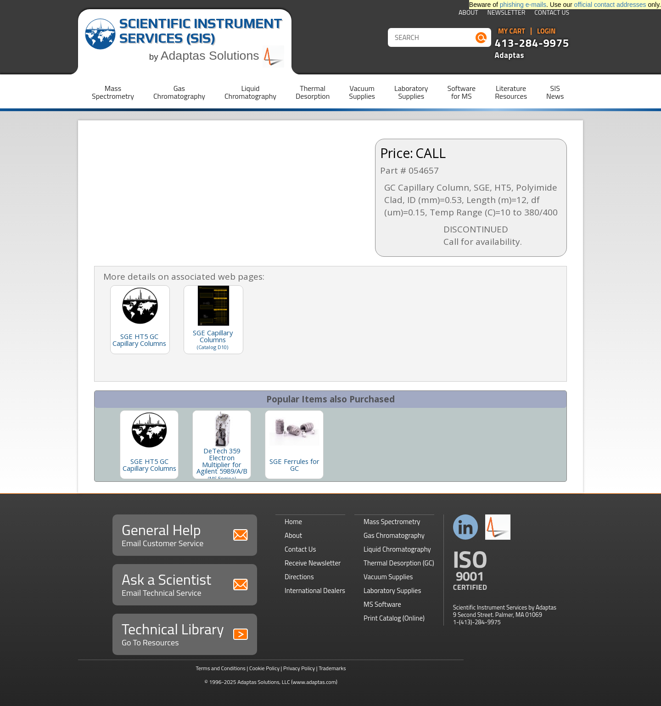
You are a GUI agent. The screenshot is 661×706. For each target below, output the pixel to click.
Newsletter (506, 13)
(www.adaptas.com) (314, 682)
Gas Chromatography (394, 535)
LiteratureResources (511, 92)
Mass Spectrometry (392, 521)
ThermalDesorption (313, 92)
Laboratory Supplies (392, 590)
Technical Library (185, 633)
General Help (185, 534)
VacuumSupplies (362, 92)
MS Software (382, 604)
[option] (149, 444)
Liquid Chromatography (397, 549)
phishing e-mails (523, 4)
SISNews (555, 92)
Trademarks (332, 668)
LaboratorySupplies (411, 92)
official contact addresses (610, 4)
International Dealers (315, 590)
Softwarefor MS (462, 92)
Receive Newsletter (313, 563)
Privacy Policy (299, 668)
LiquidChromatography (250, 92)
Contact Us (551, 13)
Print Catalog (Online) (394, 618)
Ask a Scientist (185, 583)
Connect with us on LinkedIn (465, 527)
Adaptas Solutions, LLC (263, 682)
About (468, 13)
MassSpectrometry (113, 92)
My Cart (511, 31)
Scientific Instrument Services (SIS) (200, 30)
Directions (299, 576)
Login (546, 31)
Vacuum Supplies (388, 576)
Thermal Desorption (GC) (399, 563)
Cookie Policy (264, 668)
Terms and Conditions (221, 668)
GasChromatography (179, 92)
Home (293, 521)
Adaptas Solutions (223, 55)
